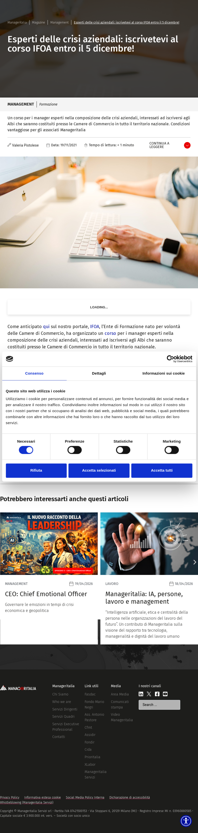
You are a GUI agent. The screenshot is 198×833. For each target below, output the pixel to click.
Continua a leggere (159, 145)
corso (110, 333)
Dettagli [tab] (99, 373)
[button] (3, 562)
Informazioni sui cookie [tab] (163, 373)
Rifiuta (36, 470)
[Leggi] (49, 578)
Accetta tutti (162, 470)
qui (46, 326)
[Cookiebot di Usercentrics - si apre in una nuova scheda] (170, 359)
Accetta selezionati (99, 470)
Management (59, 22)
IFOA (94, 326)
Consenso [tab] (34, 373)
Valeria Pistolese (25, 145)
